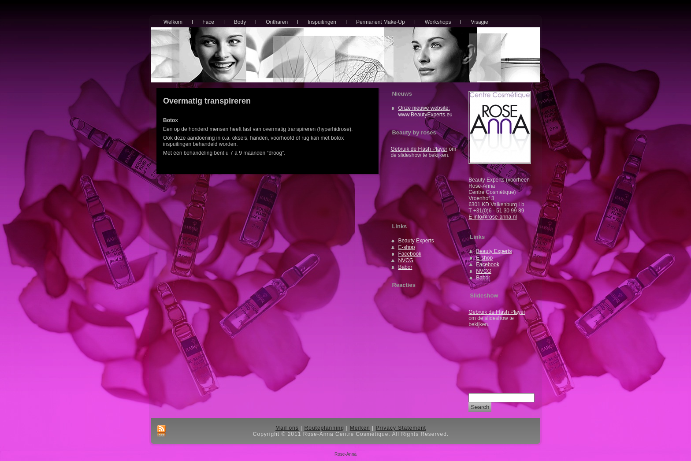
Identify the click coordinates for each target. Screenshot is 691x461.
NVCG (405, 260)
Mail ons (287, 428)
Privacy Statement (401, 428)
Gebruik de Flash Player (418, 149)
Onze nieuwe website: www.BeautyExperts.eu (425, 111)
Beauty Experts (416, 241)
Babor (405, 267)
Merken (360, 428)
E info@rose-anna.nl (492, 217)
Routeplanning (324, 428)
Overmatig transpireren (207, 101)
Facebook (409, 254)
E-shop (406, 247)
